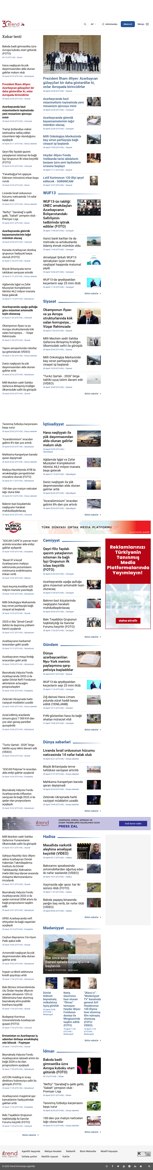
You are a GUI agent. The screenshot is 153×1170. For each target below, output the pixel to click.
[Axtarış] (85, 24)
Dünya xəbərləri (57, 742)
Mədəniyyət (53, 928)
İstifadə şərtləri (29, 1156)
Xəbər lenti (11, 36)
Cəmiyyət (51, 540)
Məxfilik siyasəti (50, 1156)
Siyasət (49, 301)
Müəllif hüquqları (109, 1151)
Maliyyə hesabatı (53, 1151)
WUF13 (49, 193)
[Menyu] (143, 24)
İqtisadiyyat (53, 424)
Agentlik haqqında (31, 1151)
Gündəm (50, 644)
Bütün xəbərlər (91, 293)
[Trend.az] (13, 24)
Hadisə (49, 836)
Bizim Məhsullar (88, 1151)
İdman (48, 1051)
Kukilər (66, 1156)
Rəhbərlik (70, 1151)
